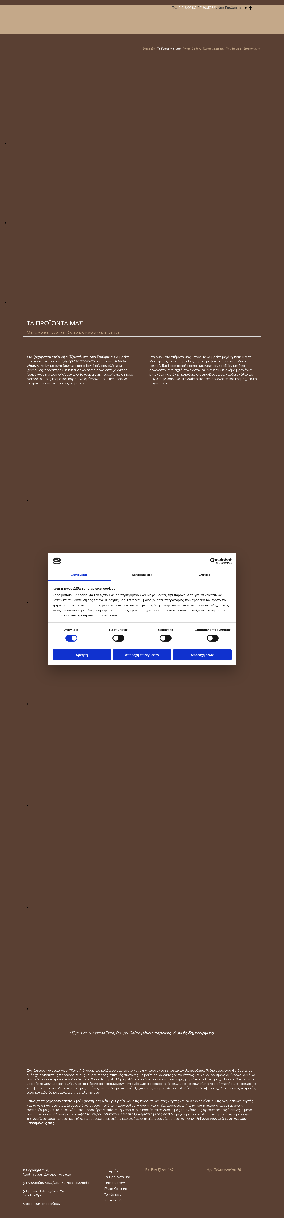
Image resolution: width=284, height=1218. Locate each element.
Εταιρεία (148, 48)
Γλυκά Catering (213, 48)
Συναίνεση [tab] (79, 574)
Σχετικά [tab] (204, 574)
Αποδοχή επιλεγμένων (142, 655)
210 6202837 (187, 7)
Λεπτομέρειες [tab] (142, 574)
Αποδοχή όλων (202, 655)
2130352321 (208, 7)
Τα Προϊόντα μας (169, 48)
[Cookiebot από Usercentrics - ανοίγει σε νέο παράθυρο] (213, 561)
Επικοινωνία (251, 48)
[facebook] (250, 7)
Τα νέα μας (233, 48)
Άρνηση (82, 655)
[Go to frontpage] (41, 58)
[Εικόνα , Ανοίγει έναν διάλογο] (134, 143)
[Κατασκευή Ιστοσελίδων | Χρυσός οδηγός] (26, 1211)
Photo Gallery (192, 48)
